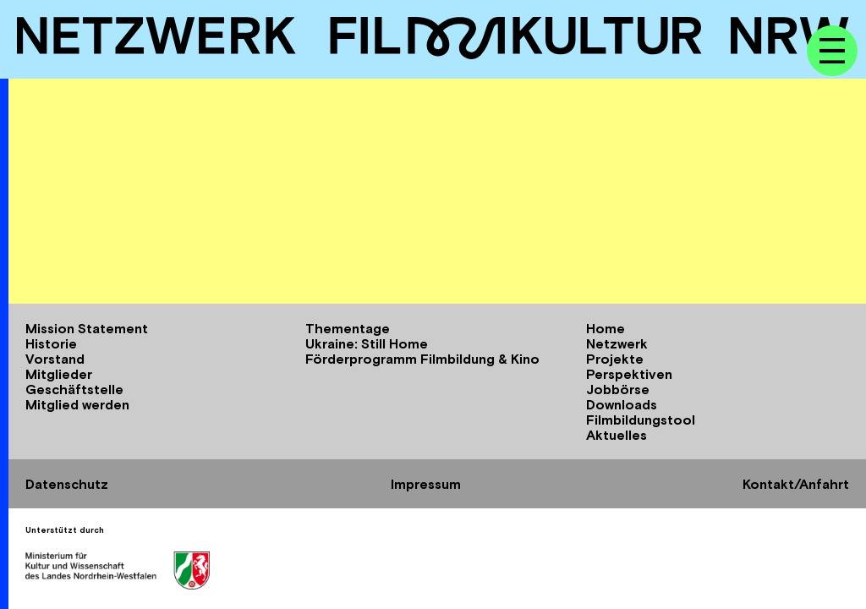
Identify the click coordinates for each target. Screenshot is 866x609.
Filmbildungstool (640, 419)
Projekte (615, 358)
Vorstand (55, 358)
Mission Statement (86, 328)
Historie (51, 343)
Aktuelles (616, 434)
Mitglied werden (77, 404)
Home (605, 328)
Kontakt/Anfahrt (796, 483)
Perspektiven (629, 373)
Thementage (347, 328)
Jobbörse (618, 389)
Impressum (426, 483)
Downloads (621, 404)
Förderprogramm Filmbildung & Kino (422, 358)
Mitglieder (58, 373)
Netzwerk (617, 343)
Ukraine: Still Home (366, 343)
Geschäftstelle (74, 389)
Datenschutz (66, 483)
